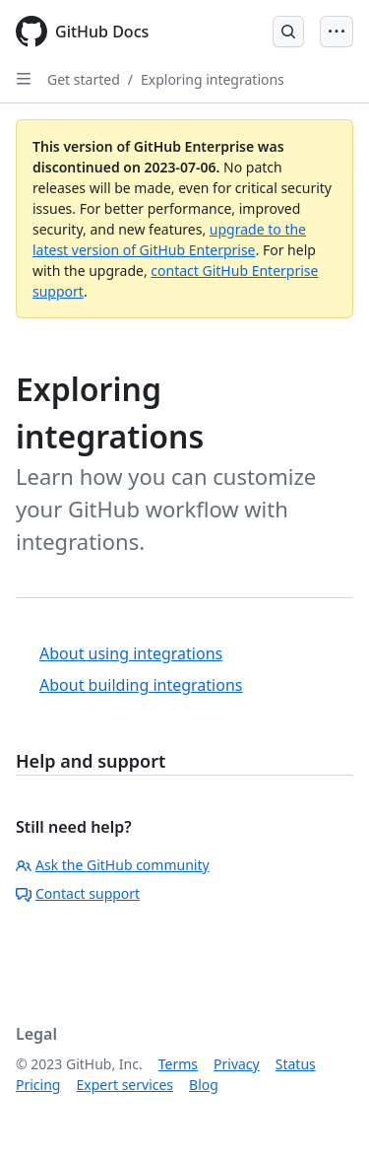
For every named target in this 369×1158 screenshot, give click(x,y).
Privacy (237, 1064)
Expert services (124, 1084)
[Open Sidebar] (23, 79)
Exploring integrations (212, 79)
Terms (178, 1064)
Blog (203, 1084)
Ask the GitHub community (113, 864)
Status (296, 1064)
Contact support (78, 893)
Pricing (38, 1084)
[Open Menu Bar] (336, 31)
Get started (83, 79)
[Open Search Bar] (288, 31)
